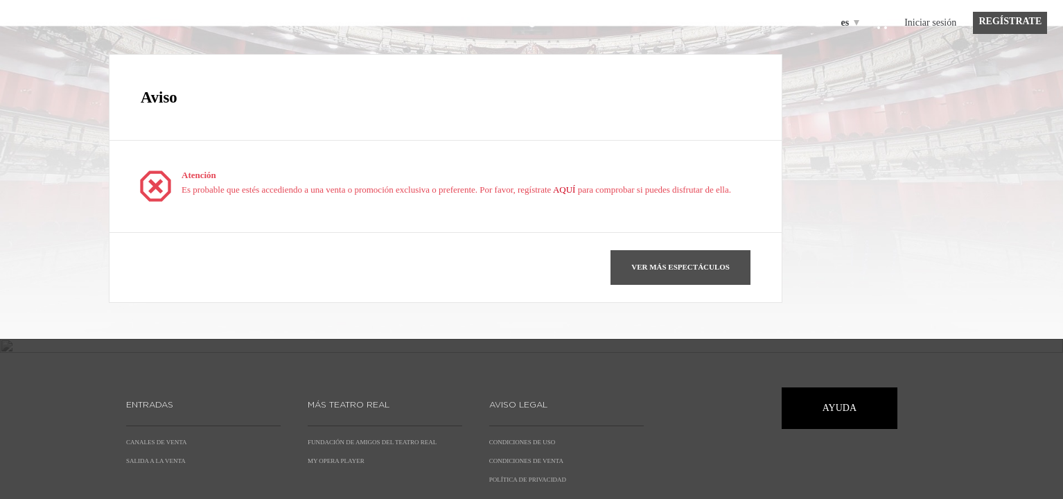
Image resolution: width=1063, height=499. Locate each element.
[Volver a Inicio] (33, 69)
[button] (680, 267)
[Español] (847, 22)
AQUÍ (564, 189)
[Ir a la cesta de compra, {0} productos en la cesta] (881, 26)
